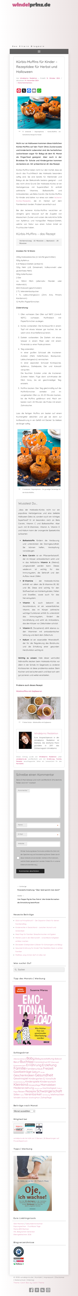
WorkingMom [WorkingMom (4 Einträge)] (34, 1097)
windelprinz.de (21, 759)
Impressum (48, 1277)
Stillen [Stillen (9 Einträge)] (17, 1094)
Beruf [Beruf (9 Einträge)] (17, 1061)
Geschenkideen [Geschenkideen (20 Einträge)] (24, 1075)
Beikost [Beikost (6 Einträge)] (58, 1058)
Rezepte (19, 761)
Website (21, 843)
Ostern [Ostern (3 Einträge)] (59, 1088)
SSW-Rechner (19, 1224)
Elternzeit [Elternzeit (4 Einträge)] (55, 1062)
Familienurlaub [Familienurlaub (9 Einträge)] (34, 1068)
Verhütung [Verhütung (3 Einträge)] (46, 1095)
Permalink (19, 764)
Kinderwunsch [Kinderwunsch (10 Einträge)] (48, 1081)
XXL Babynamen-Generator (24, 1232)
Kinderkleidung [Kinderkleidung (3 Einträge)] (19, 1082)
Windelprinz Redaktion (28, 78)
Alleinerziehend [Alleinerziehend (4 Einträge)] (20, 1059)
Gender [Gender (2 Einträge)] (42, 1072)
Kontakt (38, 1277)
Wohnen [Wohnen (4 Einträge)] (24, 1097)
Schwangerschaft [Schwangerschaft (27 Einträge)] (49, 1091)
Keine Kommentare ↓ (25, 83)
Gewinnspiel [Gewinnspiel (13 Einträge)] (21, 1078)
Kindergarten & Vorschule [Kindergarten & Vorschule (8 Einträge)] (42, 1078)
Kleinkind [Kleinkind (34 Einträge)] (21, 1084)
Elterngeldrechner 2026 (22, 1234)
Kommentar (23, 790)
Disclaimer (59, 1277)
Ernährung (51, 759)
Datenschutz (20, 1280)
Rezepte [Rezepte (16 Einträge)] (30, 1091)
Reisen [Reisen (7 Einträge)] (21, 1091)
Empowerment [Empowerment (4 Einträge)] (20, 1065)
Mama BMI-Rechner (21, 1229)
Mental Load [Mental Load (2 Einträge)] (38, 1088)
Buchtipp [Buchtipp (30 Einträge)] (27, 1062)
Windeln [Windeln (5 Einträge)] (17, 1097)
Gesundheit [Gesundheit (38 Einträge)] (44, 1075)
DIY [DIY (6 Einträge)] (49, 1062)
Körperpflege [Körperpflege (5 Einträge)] (34, 1085)
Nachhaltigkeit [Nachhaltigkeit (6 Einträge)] (49, 1088)
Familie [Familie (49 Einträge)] (20, 1068)
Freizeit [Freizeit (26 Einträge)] (48, 1068)
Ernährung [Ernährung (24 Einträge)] (33, 1065)
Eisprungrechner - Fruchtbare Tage (27, 1226)
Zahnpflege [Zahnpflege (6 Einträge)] (46, 1097)
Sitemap (30, 1280)
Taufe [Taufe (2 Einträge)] (22, 1095)
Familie (59, 759)
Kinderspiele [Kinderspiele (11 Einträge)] (32, 1081)
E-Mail (20, 834)
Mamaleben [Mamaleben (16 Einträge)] (48, 1085)
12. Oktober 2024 (53, 78)
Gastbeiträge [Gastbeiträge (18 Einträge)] (22, 1072)
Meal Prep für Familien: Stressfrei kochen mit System (35, 934)
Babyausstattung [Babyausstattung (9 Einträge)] (44, 1058)
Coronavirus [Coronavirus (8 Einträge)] (40, 1062)
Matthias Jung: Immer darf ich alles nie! (30, 955)
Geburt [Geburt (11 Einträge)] (36, 1071)
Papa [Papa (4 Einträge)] (16, 1091)
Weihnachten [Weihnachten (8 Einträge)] (57, 1094)
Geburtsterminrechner (34, 1224)
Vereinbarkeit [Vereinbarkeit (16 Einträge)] (33, 1094)
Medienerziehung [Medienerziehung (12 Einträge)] (24, 1087)
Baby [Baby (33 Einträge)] (30, 1058)
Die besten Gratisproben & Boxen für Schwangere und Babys (38, 945)
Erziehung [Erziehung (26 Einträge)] (49, 1065)
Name (20, 825)
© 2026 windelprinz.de (23, 1277)
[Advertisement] (39, 26)
